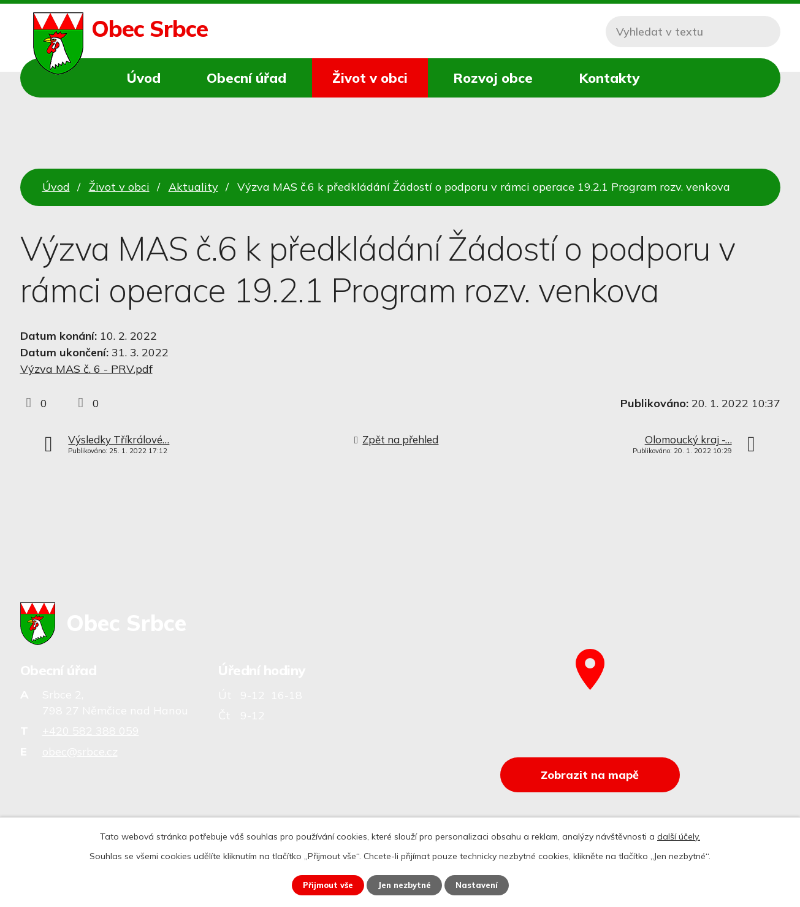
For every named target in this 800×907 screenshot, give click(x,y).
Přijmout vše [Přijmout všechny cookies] (323, 884)
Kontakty (609, 77)
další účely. (678, 835)
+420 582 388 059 (90, 731)
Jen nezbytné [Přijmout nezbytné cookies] (405, 884)
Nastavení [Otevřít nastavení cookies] (482, 884)
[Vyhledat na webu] (693, 31)
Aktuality (193, 187)
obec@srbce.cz (80, 751)
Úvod (144, 77)
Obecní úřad (246, 77)
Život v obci (370, 77)
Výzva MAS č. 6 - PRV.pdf (86, 369)
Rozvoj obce (493, 77)
